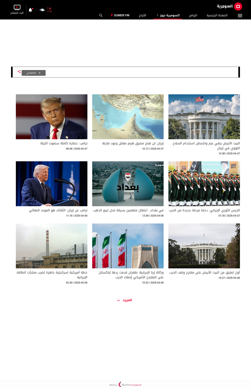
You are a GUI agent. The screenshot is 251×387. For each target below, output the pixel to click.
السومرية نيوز (168, 15)
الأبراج (142, 15)
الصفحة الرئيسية (217, 15)
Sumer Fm (121, 15)
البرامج (193, 15)
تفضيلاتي (34, 73)
